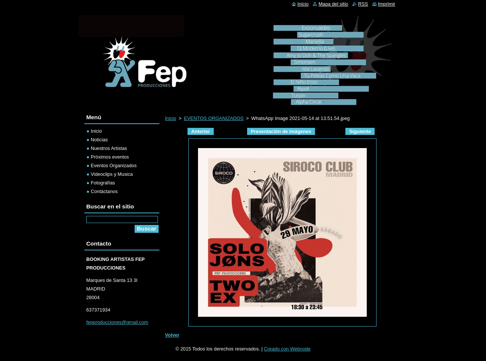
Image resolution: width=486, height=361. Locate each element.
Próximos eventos (110, 157)
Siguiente (360, 131)
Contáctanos (104, 191)
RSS (363, 4)
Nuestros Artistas (109, 148)
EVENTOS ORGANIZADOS (213, 118)
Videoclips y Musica (112, 174)
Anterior (200, 131)
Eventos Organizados (113, 165)
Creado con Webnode (287, 349)
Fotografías (103, 183)
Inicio (170, 118)
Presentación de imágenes (281, 131)
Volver (172, 335)
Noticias (99, 139)
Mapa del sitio (333, 4)
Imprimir (386, 4)
